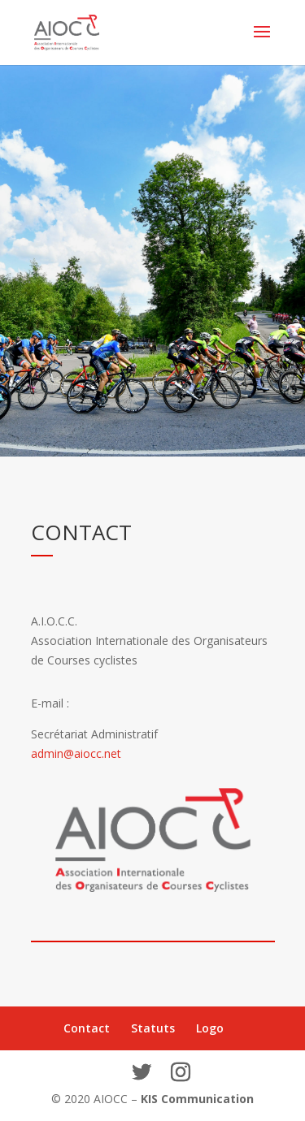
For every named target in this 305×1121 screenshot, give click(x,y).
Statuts (153, 1028)
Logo (210, 1028)
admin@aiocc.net (76, 753)
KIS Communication (197, 1098)
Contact (86, 1028)
